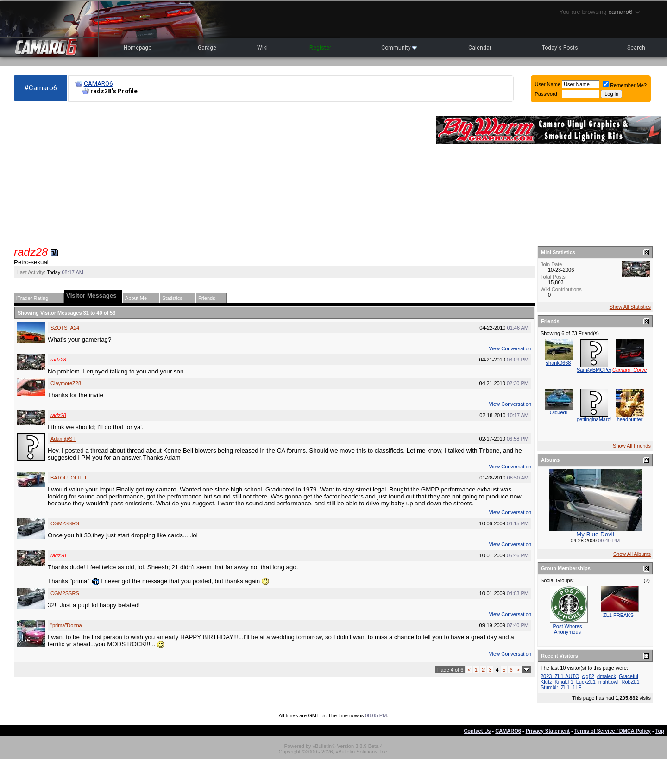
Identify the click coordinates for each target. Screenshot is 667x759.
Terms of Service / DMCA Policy (612, 731)
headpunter (630, 419)
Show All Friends (632, 445)
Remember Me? (625, 85)
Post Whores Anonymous (567, 629)
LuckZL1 (586, 681)
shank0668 (558, 363)
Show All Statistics (630, 307)
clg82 (588, 676)
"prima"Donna (66, 625)
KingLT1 (564, 681)
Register (320, 47)
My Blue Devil (595, 534)
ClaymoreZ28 (65, 383)
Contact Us (477, 731)
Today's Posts (560, 47)
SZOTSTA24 (64, 327)
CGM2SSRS (64, 523)
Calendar (479, 47)
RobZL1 (631, 681)
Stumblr (549, 687)
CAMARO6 (98, 83)
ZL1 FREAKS (618, 615)
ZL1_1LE (571, 687)
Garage (207, 47)
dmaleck (606, 676)
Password (546, 94)
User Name (548, 84)
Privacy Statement (548, 731)
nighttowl (608, 681)
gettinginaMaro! (594, 419)
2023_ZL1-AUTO (560, 676)
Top (659, 731)
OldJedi (558, 412)
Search (636, 47)
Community (399, 47)
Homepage (137, 47)
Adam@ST (63, 439)
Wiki (262, 47)
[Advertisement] (220, 174)
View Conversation (510, 348)
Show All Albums (632, 554)
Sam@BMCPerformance (605, 370)
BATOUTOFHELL (70, 477)
